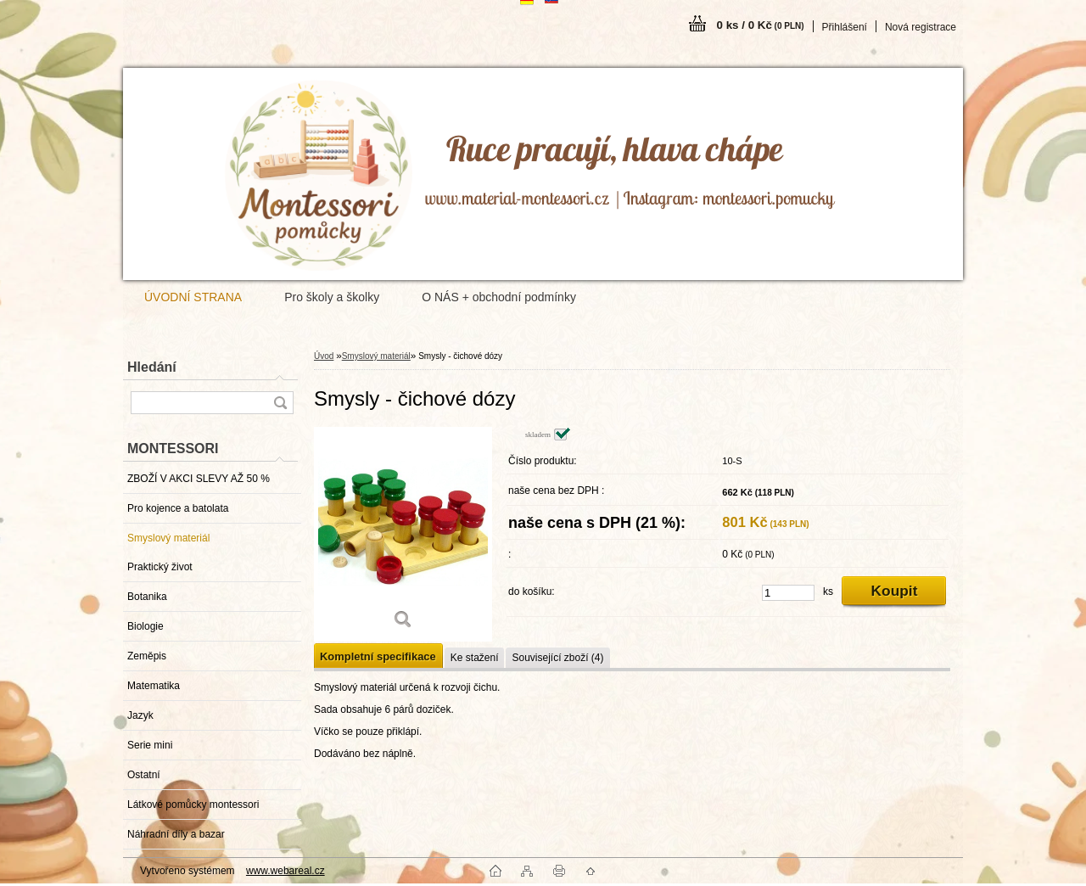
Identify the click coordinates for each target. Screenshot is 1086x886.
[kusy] (788, 593)
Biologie (145, 626)
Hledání (151, 367)
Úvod (323, 356)
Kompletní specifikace (378, 656)
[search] (280, 402)
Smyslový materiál (168, 538)
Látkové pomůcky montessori (193, 804)
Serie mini (149, 745)
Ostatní (143, 775)
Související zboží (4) (557, 658)
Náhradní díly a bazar (176, 834)
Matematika (153, 686)
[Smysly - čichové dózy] (403, 534)
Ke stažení (475, 658)
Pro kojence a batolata (177, 508)
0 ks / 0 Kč (760, 25)
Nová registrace (920, 27)
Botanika (147, 597)
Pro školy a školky (331, 297)
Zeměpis (146, 656)
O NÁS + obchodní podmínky (499, 297)
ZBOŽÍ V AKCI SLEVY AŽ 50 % (198, 479)
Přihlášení (844, 27)
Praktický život (160, 567)
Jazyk (140, 715)
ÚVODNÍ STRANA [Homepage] (193, 297)
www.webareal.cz (285, 871)
